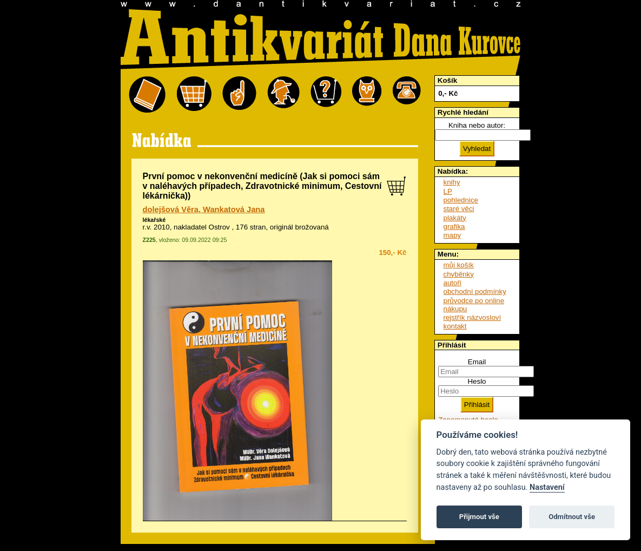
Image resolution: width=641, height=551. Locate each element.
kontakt (455, 326)
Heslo (476, 381)
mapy (452, 235)
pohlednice (461, 200)
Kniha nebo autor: (476, 125)
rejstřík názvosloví (472, 317)
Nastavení (547, 487)
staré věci (459, 209)
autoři (452, 283)
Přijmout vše (479, 517)
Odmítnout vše (572, 517)
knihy (452, 182)
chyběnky (459, 274)
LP (448, 191)
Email (477, 362)
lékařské (154, 220)
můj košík (459, 265)
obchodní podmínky (475, 291)
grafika (454, 226)
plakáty (455, 218)
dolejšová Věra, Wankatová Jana (204, 209)
